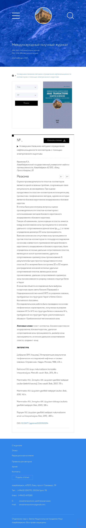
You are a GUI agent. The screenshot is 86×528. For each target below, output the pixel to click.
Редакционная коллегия (23, 456)
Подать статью (22, 477)
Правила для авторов (22, 462)
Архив (14, 467)
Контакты (16, 472)
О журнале (17, 446)
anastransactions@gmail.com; (32, 505)
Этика (14, 451)
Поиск (26, 103)
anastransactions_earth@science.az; (35, 501)
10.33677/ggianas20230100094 (34, 423)
